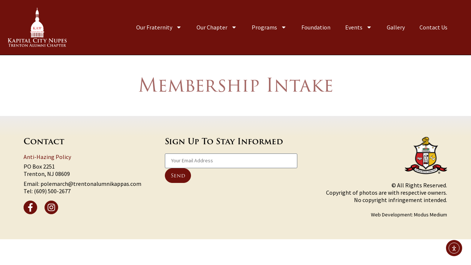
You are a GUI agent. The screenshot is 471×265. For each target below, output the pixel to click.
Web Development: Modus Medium (409, 214)
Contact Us (433, 27)
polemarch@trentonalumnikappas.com (90, 183)
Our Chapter (216, 27)
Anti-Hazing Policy (47, 156)
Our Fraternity (159, 27)
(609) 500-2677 (52, 191)
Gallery (396, 27)
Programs (269, 27)
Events (358, 27)
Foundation (315, 27)
